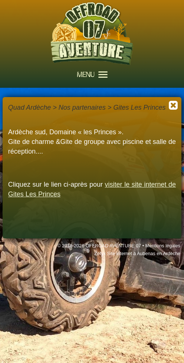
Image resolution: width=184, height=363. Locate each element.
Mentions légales (163, 245)
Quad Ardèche (29, 107)
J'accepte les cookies (121, 344)
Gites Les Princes (139, 107)
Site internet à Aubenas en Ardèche (143, 253)
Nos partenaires (82, 107)
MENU (92, 75)
